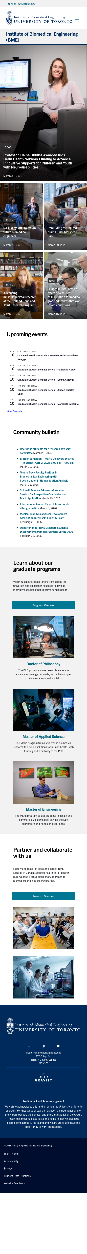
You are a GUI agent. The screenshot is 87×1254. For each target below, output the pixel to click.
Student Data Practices (17, 1175)
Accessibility (11, 1161)
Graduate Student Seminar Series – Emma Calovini (45, 379)
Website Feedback (14, 1183)
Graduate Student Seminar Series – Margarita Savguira (48, 404)
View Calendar (15, 411)
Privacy (8, 1168)
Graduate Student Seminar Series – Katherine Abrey (46, 369)
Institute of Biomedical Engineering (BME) (42, 37)
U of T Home (11, 1153)
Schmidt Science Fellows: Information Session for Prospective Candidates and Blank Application (43, 494)
